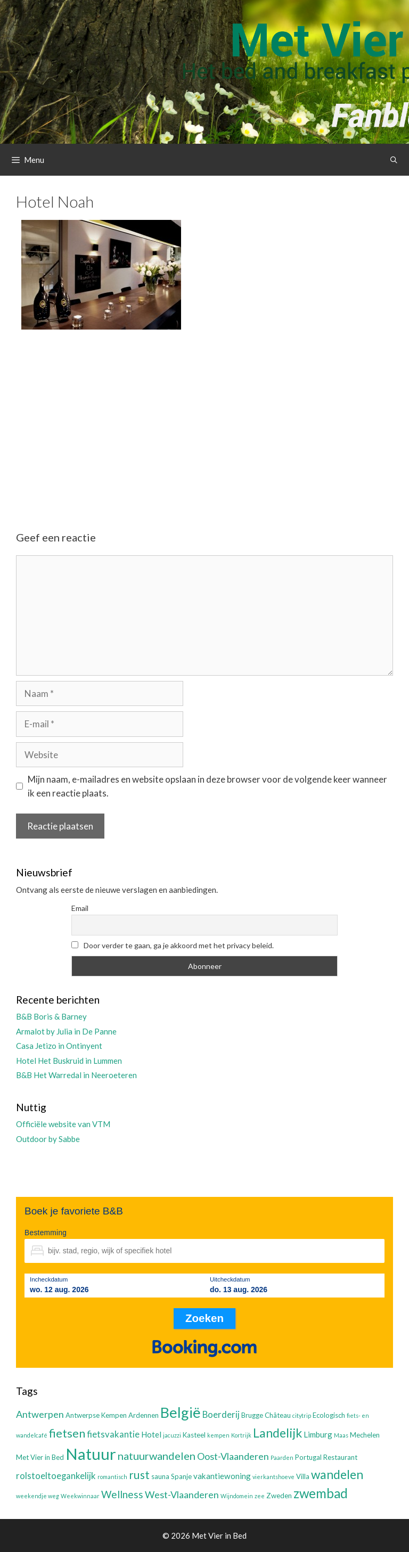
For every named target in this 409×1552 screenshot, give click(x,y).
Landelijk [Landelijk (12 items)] (277, 1432)
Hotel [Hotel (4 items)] (151, 1434)
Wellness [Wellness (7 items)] (122, 1494)
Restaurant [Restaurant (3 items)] (340, 1457)
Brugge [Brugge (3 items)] (252, 1415)
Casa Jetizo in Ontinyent (59, 1045)
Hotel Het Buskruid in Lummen (69, 1060)
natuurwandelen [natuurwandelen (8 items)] (156, 1455)
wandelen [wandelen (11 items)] (337, 1474)
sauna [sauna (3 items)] (160, 1476)
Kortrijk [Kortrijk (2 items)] (241, 1435)
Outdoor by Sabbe (48, 1139)
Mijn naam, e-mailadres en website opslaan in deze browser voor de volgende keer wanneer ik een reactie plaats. (207, 786)
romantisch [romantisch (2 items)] (112, 1476)
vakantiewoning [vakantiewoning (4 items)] (222, 1476)
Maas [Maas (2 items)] (341, 1435)
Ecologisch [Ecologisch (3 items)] (329, 1415)
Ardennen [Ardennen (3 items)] (143, 1415)
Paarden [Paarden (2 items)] (282, 1457)
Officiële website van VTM (63, 1124)
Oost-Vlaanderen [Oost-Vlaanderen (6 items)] (233, 1456)
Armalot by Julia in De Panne (66, 1031)
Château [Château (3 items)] (278, 1415)
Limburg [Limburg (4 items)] (318, 1434)
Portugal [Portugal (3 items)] (308, 1457)
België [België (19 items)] (180, 1412)
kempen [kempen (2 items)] (218, 1435)
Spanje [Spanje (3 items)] (181, 1476)
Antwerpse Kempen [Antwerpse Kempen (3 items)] (96, 1415)
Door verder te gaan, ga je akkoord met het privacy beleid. (172, 945)
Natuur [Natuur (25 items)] (91, 1453)
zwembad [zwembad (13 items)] (320, 1493)
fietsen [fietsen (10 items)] (67, 1433)
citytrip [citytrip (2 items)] (301, 1415)
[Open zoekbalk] (394, 160)
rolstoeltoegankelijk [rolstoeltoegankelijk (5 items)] (56, 1476)
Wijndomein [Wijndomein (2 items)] (236, 1495)
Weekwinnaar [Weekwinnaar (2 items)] (80, 1495)
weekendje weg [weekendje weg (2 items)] (37, 1495)
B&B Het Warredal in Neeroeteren (76, 1075)
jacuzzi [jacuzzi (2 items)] (172, 1435)
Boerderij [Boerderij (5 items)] (221, 1414)
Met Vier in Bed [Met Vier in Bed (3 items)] (40, 1457)
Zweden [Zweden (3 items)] (279, 1495)
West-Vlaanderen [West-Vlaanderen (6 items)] (182, 1494)
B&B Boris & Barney (51, 1016)
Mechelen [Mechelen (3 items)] (365, 1435)
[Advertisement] (204, 421)
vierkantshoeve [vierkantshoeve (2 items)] (273, 1476)
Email (79, 908)
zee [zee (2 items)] (260, 1495)
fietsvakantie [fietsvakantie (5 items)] (113, 1434)
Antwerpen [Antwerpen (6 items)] (40, 1414)
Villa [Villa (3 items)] (302, 1476)
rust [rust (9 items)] (139, 1474)
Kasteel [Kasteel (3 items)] (194, 1435)
